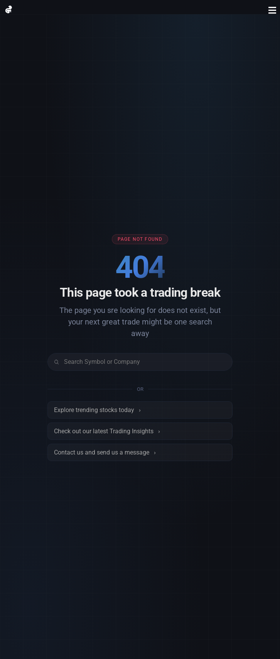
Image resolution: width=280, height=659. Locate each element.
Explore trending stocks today (97, 410)
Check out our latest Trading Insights (107, 431)
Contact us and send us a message (105, 452)
